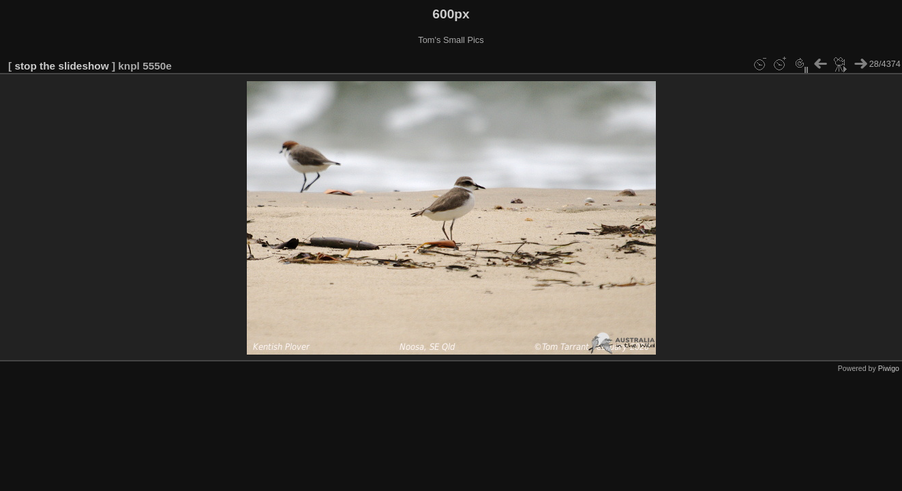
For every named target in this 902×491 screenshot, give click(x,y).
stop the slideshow (61, 66)
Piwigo (888, 368)
